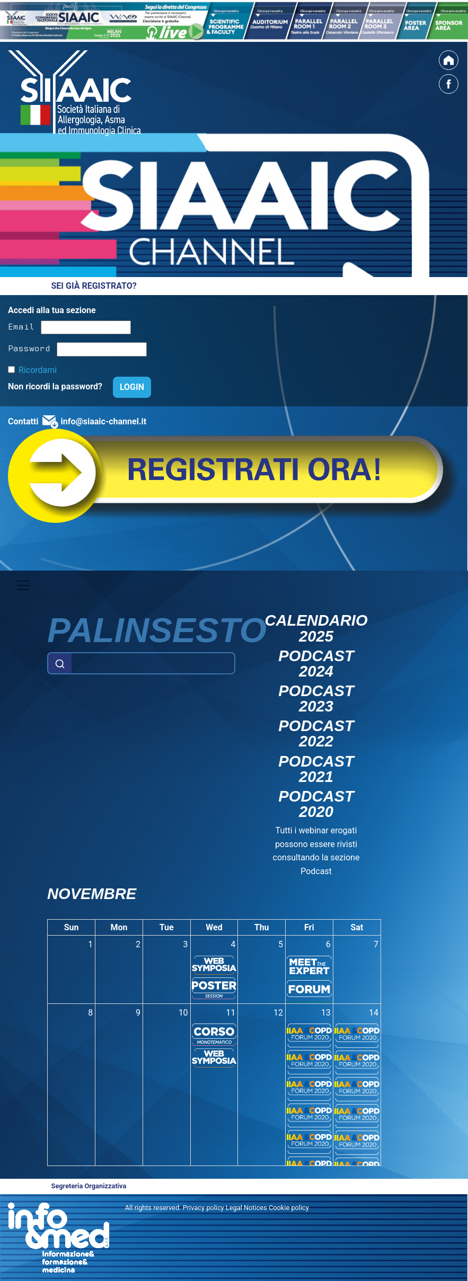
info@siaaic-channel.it (103, 421)
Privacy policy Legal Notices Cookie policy (246, 1208)
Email (21, 326)
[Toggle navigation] (23, 585)
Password (29, 347)
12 (278, 1013)
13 (326, 1013)
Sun (71, 927)
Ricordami (38, 370)
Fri (309, 927)
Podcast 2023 (316, 698)
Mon (119, 927)
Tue (167, 927)
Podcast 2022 (316, 733)
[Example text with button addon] (153, 663)
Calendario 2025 (315, 628)
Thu (261, 927)
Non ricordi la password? (56, 386)
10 (183, 1013)
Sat (356, 927)
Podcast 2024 (316, 663)
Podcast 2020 (316, 804)
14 (373, 1013)
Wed (214, 927)
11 (230, 1013)
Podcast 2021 (316, 769)
